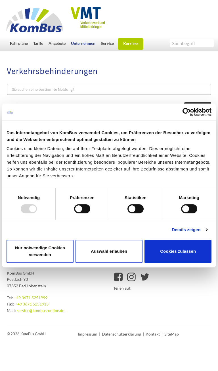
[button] (20, 43)
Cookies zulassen (178, 251)
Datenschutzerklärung (121, 334)
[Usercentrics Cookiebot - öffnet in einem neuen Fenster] (186, 112)
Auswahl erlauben (109, 251)
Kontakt (153, 334)
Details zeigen (186, 229)
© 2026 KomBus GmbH (26, 334)
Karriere (130, 43)
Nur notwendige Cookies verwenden (40, 251)
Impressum (87, 334)
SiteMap (171, 334)
